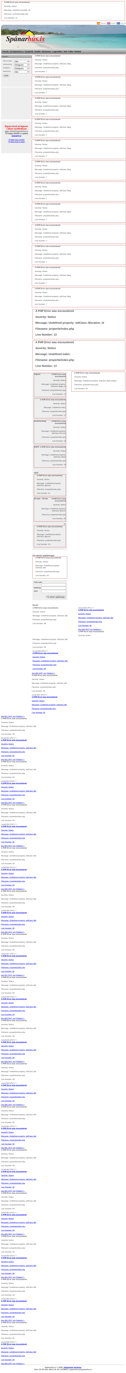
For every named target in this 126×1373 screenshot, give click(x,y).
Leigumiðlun (57, 52)
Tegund (37, 374)
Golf (65, 52)
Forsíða (5, 52)
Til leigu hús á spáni (16, 140)
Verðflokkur (6, 68)
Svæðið (37, 52)
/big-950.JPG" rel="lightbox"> (44, 673)
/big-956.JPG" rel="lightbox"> (63, 922)
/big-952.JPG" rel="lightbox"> (13, 760)
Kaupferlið (29, 52)
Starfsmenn (46, 52)
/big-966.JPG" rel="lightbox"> (63, 1354)
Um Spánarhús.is (16, 52)
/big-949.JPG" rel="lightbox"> (90, 629)
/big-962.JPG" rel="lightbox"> (63, 1181)
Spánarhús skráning (72, 1367)
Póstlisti (77, 52)
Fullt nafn (38, 582)
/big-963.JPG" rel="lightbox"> (63, 1224)
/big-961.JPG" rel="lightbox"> (63, 1138)
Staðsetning (7, 71)
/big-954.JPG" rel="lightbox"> (63, 836)
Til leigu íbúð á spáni (16, 142)
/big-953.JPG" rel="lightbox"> (63, 793)
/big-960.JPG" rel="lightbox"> (63, 1095)
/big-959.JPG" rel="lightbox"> (63, 1052)
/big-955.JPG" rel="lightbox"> (63, 879)
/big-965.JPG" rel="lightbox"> (63, 1311)
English (111, 23)
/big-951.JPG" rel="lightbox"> (13, 716)
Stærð (36, 447)
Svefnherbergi (7, 64)
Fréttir (70, 52)
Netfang (37, 588)
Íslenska (121, 23)
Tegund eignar (7, 61)
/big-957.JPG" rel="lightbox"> (63, 965)
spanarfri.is (16, 136)
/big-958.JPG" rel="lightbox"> (63, 1008)
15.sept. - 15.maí (41, 499)
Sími (36, 591)
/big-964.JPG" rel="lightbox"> (63, 1267)
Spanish (101, 23)
